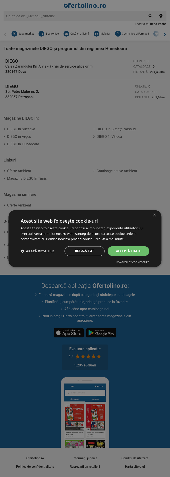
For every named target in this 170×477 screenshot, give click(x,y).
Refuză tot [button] (83, 251)
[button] (37, 251)
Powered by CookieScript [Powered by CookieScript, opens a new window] (132, 262)
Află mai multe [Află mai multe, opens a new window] (113, 239)
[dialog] (84, 238)
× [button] (154, 215)
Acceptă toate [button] (128, 251)
